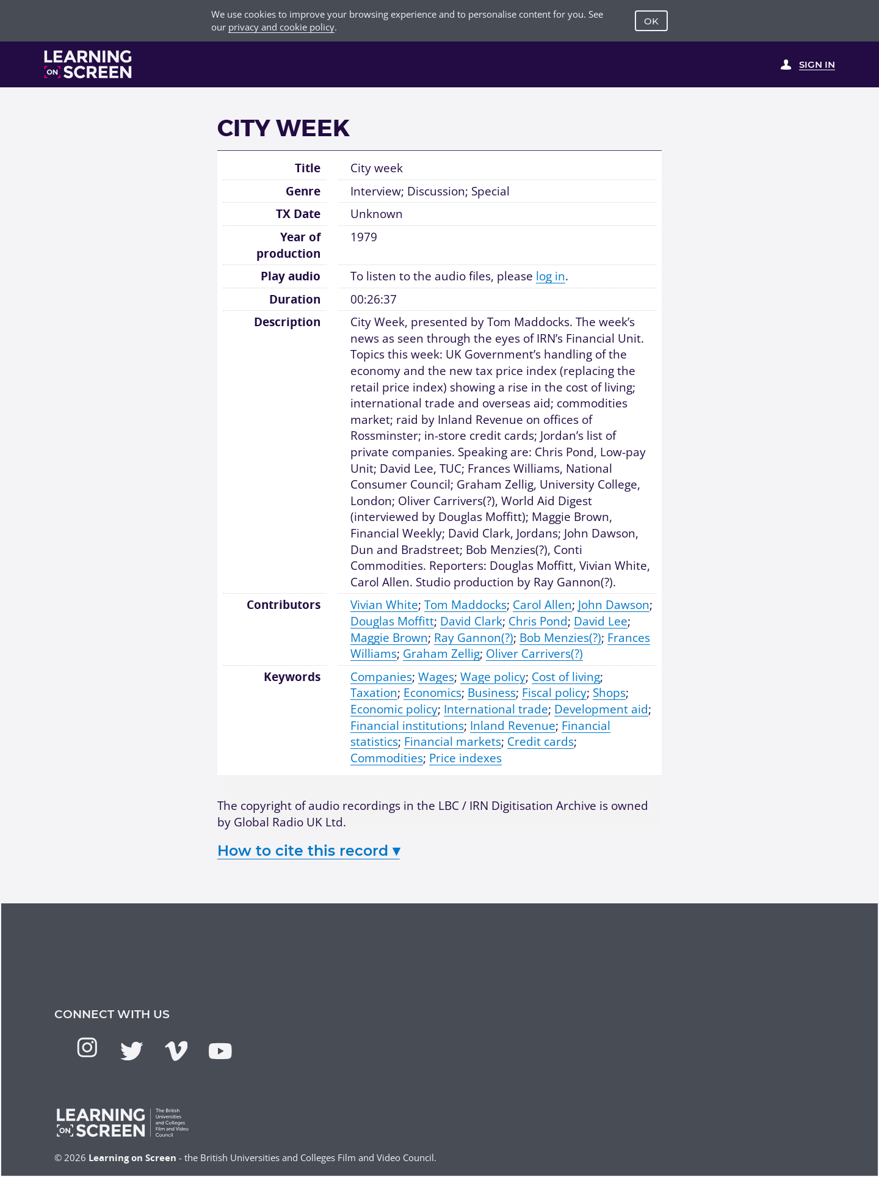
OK (651, 21)
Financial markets (452, 741)
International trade (496, 709)
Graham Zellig (441, 653)
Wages (436, 677)
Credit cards (540, 741)
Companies (381, 677)
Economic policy (394, 709)
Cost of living (566, 677)
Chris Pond (538, 621)
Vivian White (384, 605)
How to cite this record (308, 850)
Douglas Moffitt (392, 621)
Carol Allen (542, 605)
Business (492, 693)
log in (550, 276)
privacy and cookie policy (281, 27)
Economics (432, 693)
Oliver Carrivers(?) (534, 653)
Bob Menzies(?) (560, 638)
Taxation (373, 693)
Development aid (601, 709)
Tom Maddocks (465, 605)
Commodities (386, 758)
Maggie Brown (389, 638)
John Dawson (613, 605)
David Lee (601, 621)
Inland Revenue (512, 726)
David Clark (471, 621)
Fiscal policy (554, 693)
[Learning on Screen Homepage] (88, 64)
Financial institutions (407, 726)
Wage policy (493, 677)
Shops (609, 693)
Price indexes (465, 758)
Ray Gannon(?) (473, 638)
